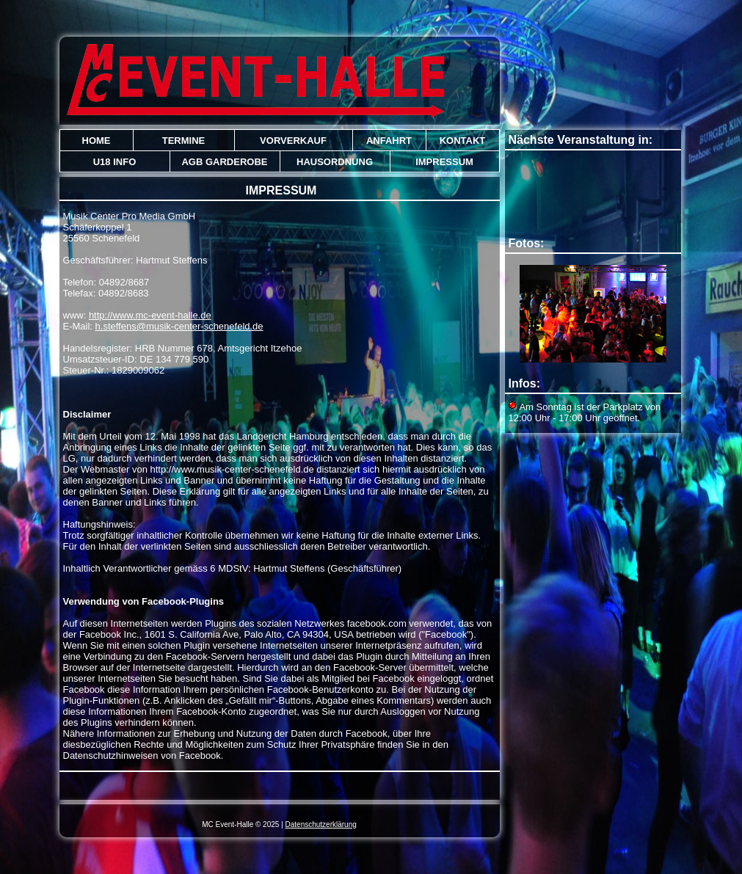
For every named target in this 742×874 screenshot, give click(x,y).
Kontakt (463, 140)
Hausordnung (335, 161)
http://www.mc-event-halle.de (150, 315)
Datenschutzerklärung (321, 824)
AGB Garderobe (224, 161)
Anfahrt (389, 140)
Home (96, 140)
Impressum (444, 161)
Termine (183, 140)
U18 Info (115, 161)
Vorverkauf (293, 140)
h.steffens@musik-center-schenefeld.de (179, 326)
